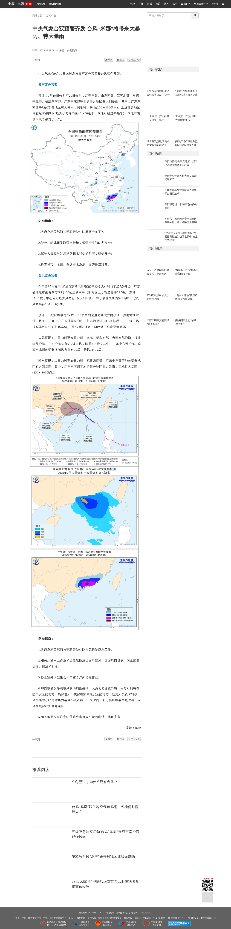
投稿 (120, 59)
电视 (132, 3)
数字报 (215, 4)
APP (185, 4)
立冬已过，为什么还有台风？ (95, 782)
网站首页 (41, 4)
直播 (149, 3)
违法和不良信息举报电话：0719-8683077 (56, 923)
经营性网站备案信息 (107, 923)
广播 (140, 3)
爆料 (108, 59)
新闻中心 (51, 15)
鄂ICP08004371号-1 (177, 918)
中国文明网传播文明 (156, 923)
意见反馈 (134, 59)
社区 (166, 3)
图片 (157, 3)
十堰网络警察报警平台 (84, 923)
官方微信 (201, 3)
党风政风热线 (55, 4)
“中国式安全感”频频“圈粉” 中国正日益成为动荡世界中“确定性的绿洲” (181, 236)
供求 (174, 3)
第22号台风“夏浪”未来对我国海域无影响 (103, 857)
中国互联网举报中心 (131, 923)
